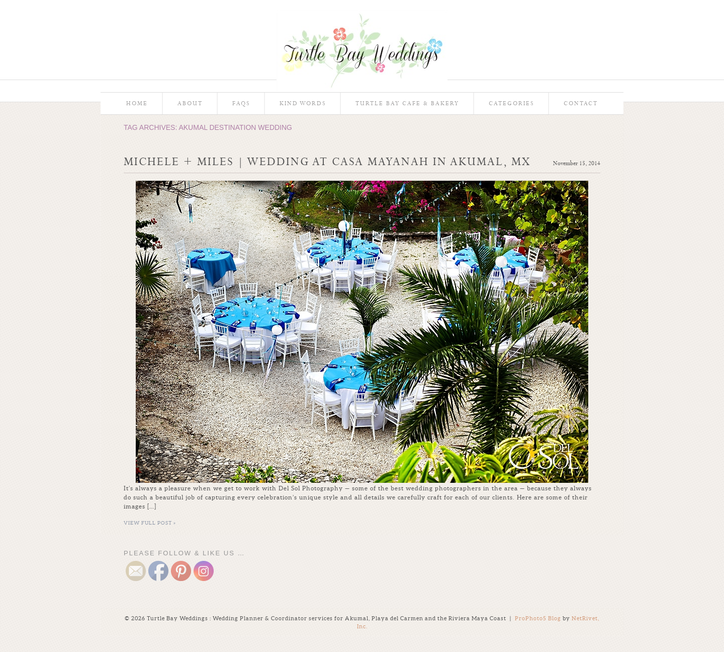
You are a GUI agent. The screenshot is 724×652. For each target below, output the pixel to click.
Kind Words (303, 103)
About (190, 103)
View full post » (150, 523)
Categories (511, 103)
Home (137, 103)
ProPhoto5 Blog (538, 618)
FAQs (241, 103)
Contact (581, 103)
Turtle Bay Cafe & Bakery (407, 103)
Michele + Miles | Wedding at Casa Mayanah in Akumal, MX (327, 161)
